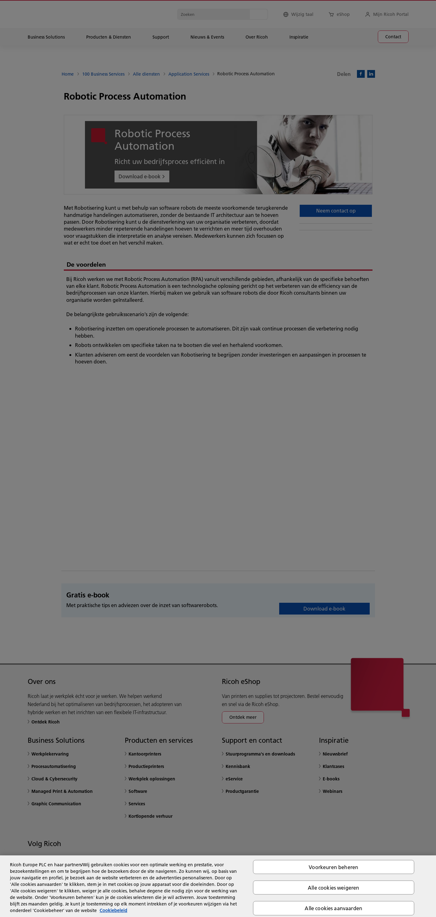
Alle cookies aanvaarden (333, 908)
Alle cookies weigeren (333, 887)
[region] (218, 886)
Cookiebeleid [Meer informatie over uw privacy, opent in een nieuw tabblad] (113, 910)
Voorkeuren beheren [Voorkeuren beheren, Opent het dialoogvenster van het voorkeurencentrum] (333, 867)
